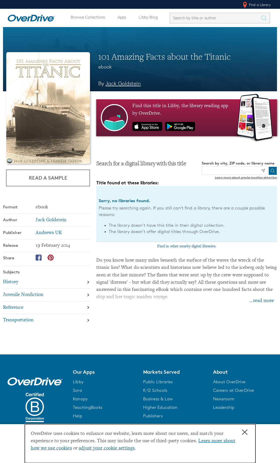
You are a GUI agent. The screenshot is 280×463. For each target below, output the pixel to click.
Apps (122, 17)
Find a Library (256, 5)
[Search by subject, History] (46, 282)
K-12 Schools (155, 390)
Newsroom (223, 398)
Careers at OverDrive (233, 390)
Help (77, 415)
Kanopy (80, 398)
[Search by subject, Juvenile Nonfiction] (46, 294)
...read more (261, 300)
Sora (77, 390)
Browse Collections (88, 17)
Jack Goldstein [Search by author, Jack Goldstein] (123, 83)
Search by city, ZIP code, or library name (238, 163)
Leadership (223, 407)
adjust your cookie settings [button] (107, 448)
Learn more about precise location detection (246, 177)
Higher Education (160, 407)
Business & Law (158, 398)
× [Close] (244, 432)
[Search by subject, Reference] (46, 307)
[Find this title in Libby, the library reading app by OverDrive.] (186, 117)
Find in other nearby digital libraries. (186, 246)
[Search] (273, 171)
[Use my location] (263, 171)
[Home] (31, 17)
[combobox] (215, 18)
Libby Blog (148, 17)
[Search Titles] (265, 18)
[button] (105, 372)
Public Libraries (158, 381)
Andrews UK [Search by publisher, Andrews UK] (49, 232)
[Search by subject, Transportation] (46, 320)
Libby (78, 381)
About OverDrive (229, 381)
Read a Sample (48, 178)
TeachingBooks (87, 407)
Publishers (153, 415)
